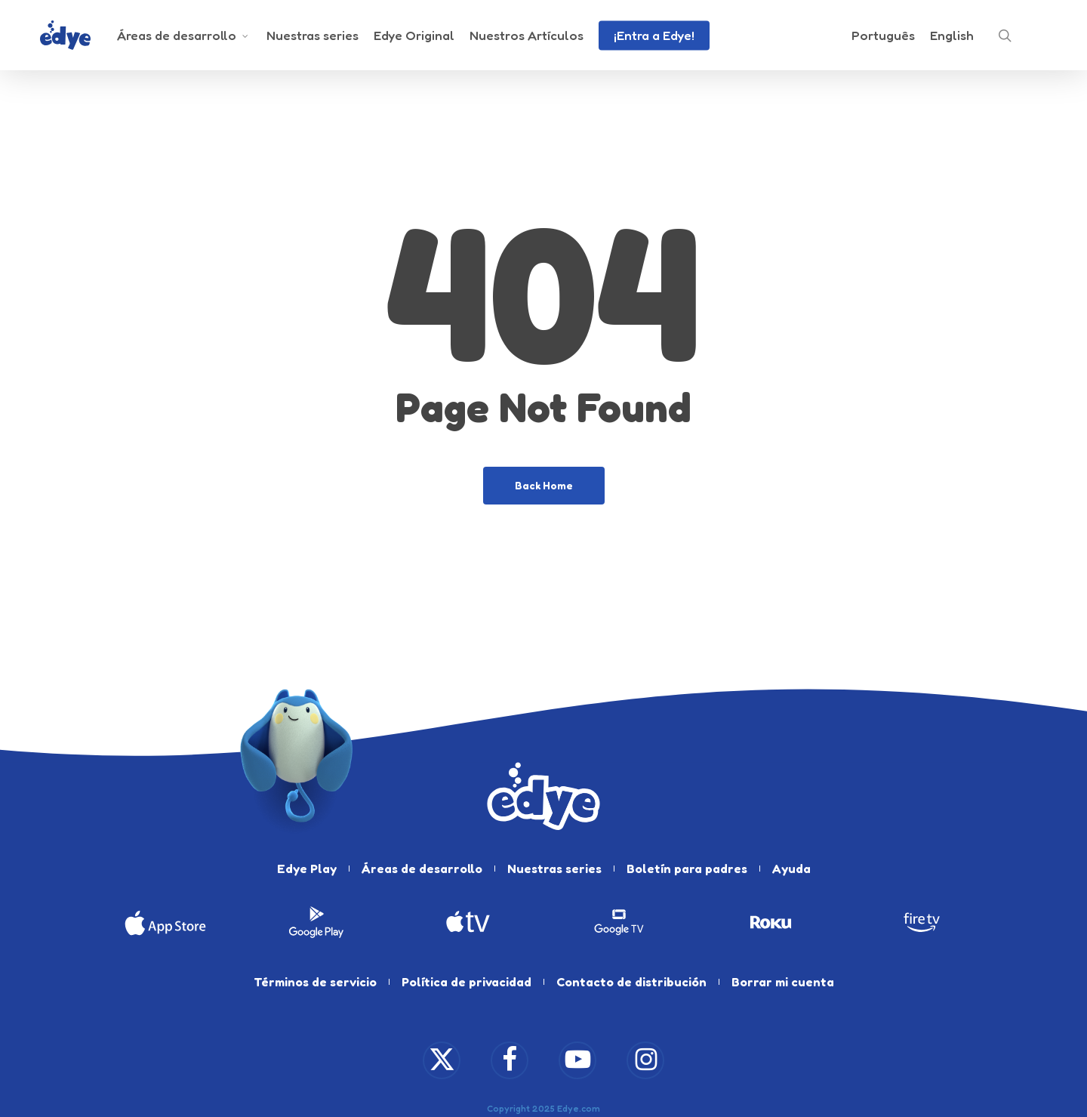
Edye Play (307, 868)
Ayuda (791, 868)
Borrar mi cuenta (782, 982)
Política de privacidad (466, 982)
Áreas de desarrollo (422, 868)
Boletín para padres (687, 868)
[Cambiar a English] (951, 36)
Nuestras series (554, 868)
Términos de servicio (315, 982)
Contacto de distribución (631, 982)
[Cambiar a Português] (883, 36)
